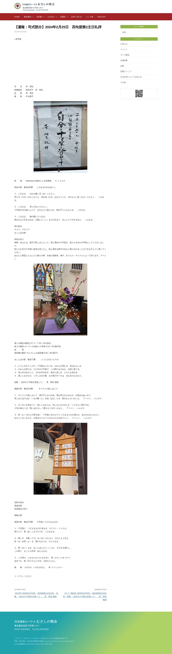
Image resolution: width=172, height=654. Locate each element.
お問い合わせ (76, 17)
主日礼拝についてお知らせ (131, 77)
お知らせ (124, 44)
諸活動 (39, 17)
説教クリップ (125, 71)
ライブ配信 (124, 55)
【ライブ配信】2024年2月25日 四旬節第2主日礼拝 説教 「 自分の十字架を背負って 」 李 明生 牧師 (85, 596)
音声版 (20, 576)
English (101, 17)
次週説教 (27, 576)
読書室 (63, 17)
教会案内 (27, 17)
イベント (124, 49)
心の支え (51, 17)
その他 (123, 82)
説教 (122, 66)
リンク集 (89, 17)
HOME (17, 17)
